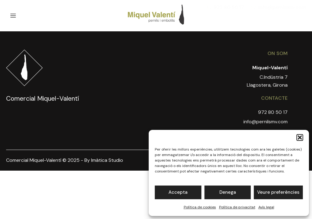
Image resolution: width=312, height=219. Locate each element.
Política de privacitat (237, 207)
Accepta (177, 192)
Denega (227, 192)
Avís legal (266, 207)
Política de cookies (200, 207)
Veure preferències (278, 192)
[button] (300, 137)
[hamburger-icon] (13, 15)
